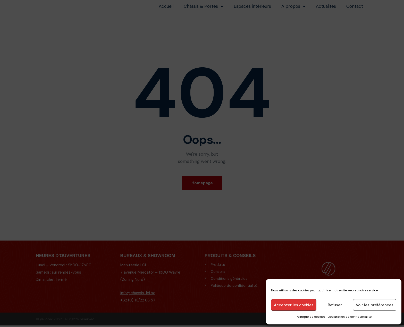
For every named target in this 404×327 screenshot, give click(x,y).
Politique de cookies (310, 317)
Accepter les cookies (294, 305)
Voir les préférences (374, 305)
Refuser (335, 305)
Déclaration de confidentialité (350, 317)
